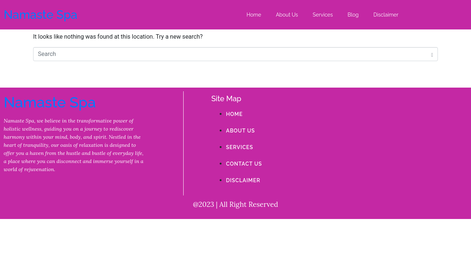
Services (323, 15)
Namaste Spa (40, 14)
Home (254, 15)
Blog (353, 15)
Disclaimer (386, 15)
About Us (287, 15)
